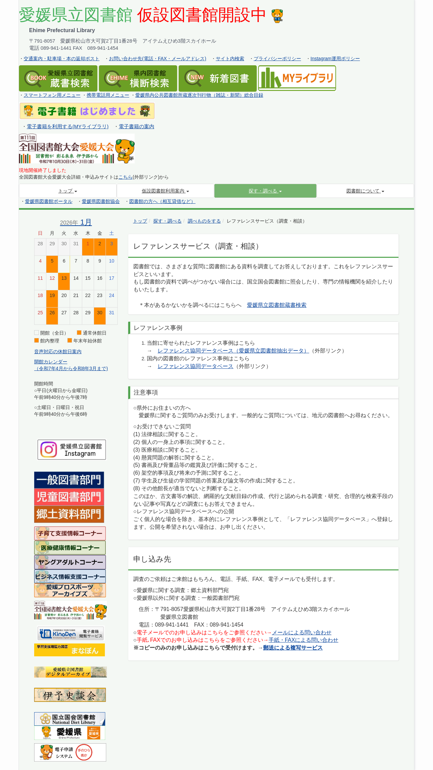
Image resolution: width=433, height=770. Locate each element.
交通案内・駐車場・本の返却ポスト (61, 58)
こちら (125, 177)
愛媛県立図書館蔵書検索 (276, 305)
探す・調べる (167, 221)
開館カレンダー (50, 361)
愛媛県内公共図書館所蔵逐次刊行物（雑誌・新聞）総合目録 (199, 95)
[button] (265, 191)
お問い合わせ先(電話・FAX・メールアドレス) (157, 58)
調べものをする (204, 221)
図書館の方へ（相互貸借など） (162, 201)
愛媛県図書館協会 (101, 201)
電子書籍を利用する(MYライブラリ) (68, 126)
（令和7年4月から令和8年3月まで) (71, 368)
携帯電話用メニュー (108, 95)
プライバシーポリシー (277, 58)
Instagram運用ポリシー (335, 58)
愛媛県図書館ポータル (48, 201)
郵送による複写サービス (293, 648)
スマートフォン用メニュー (52, 95)
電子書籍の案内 (136, 126)
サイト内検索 (230, 58)
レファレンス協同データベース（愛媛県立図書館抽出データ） (233, 351)
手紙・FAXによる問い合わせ (303, 640)
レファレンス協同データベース (195, 366)
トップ (140, 221)
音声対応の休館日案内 (58, 351)
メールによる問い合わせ (302, 632)
